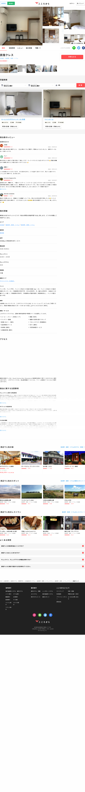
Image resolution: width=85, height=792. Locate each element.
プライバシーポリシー (62, 598)
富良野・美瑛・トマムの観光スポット (73, 481)
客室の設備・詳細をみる (9, 126)
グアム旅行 (16, 594)
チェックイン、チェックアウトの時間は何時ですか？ (16, 559)
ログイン (72, 3)
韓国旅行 (8, 597)
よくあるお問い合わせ (73, 598)
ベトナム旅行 (8, 603)
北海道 (2, 58)
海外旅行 (3, 3)
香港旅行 (8, 599)
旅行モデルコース (35, 597)
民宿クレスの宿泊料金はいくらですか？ (12, 546)
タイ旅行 (15, 599)
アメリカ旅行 (16, 603)
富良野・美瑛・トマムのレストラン (73, 512)
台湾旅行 (15, 597)
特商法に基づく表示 (73, 594)
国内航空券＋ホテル (47, 594)
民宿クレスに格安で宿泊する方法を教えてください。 (16, 566)
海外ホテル (20, 591)
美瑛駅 (2, 233)
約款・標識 (71, 591)
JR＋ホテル (34, 594)
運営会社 (59, 602)
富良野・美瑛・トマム (12, 58)
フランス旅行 (8, 608)
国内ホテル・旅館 (35, 591)
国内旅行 (11, 3)
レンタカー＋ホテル (47, 591)
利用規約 (59, 594)
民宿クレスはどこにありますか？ (10, 553)
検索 (81, 85)
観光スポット (46, 597)
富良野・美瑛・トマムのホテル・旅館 (73, 447)
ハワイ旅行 (8, 594)
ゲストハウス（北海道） (7, 281)
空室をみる (72, 56)
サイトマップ (60, 591)
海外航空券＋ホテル (11, 591)
